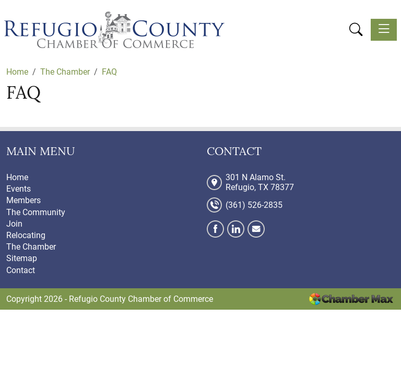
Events (18, 189)
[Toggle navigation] (384, 30)
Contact (20, 270)
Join (14, 224)
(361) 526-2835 (254, 205)
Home (17, 177)
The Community (35, 212)
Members (23, 200)
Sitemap (21, 258)
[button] (355, 29)
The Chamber (31, 247)
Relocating (25, 235)
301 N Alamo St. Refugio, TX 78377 (260, 182)
